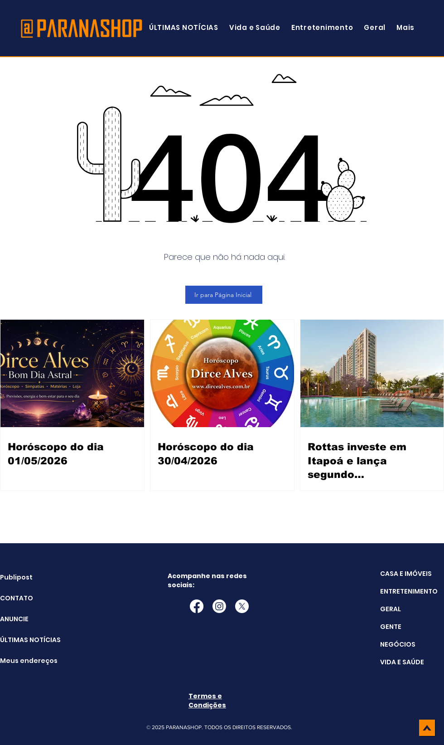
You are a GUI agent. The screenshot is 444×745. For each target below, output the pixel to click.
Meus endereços (23, 660)
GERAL (390, 609)
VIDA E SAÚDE (402, 662)
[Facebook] (196, 606)
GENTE (390, 626)
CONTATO (16, 598)
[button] (405, 27)
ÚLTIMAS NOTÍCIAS (23, 639)
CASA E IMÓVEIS (406, 573)
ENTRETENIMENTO (409, 591)
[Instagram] (219, 606)
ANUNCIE (14, 618)
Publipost (16, 577)
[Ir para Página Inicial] (223, 295)
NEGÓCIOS (397, 644)
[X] (242, 606)
